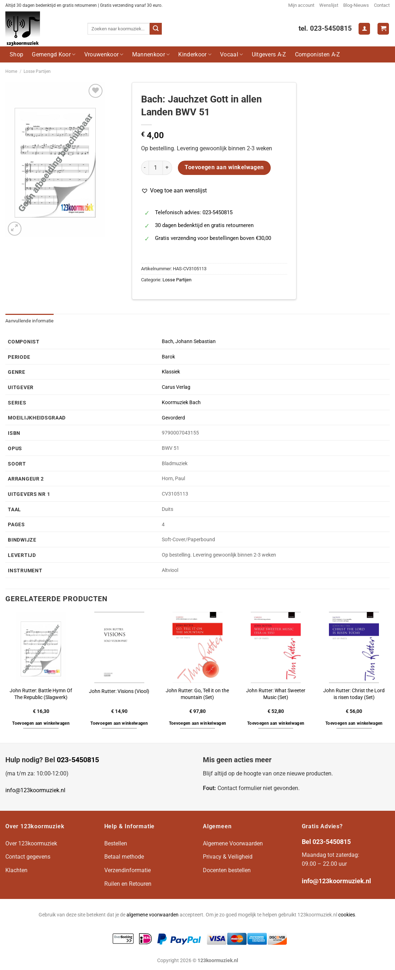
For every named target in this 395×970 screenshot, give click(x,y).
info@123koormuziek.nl (35, 790)
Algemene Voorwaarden (233, 843)
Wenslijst (328, 5)
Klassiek (171, 372)
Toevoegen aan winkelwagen (224, 167)
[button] (174, 190)
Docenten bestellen (227, 870)
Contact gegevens (27, 856)
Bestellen (115, 843)
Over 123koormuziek (31, 843)
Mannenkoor (151, 54)
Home (11, 71)
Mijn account (301, 5)
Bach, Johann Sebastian (189, 341)
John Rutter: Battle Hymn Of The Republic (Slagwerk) (41, 694)
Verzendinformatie (127, 870)
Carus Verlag (176, 387)
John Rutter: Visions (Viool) (119, 691)
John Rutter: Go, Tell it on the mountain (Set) (197, 694)
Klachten (16, 870)
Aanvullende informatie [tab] (29, 320)
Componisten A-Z (317, 54)
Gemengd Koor (53, 54)
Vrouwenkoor (104, 54)
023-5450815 (78, 759)
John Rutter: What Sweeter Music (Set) (275, 694)
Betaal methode (124, 856)
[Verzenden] (156, 29)
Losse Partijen (37, 71)
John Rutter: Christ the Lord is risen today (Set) (354, 694)
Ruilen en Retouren (127, 883)
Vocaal (231, 54)
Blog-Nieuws (356, 5)
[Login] (364, 29)
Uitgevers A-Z (269, 54)
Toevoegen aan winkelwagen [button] (41, 723)
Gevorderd (173, 418)
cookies (346, 915)
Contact (382, 5)
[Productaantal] (156, 168)
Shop (16, 54)
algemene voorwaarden (152, 915)
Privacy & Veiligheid (227, 856)
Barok (168, 357)
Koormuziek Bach (181, 402)
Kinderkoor (194, 54)
